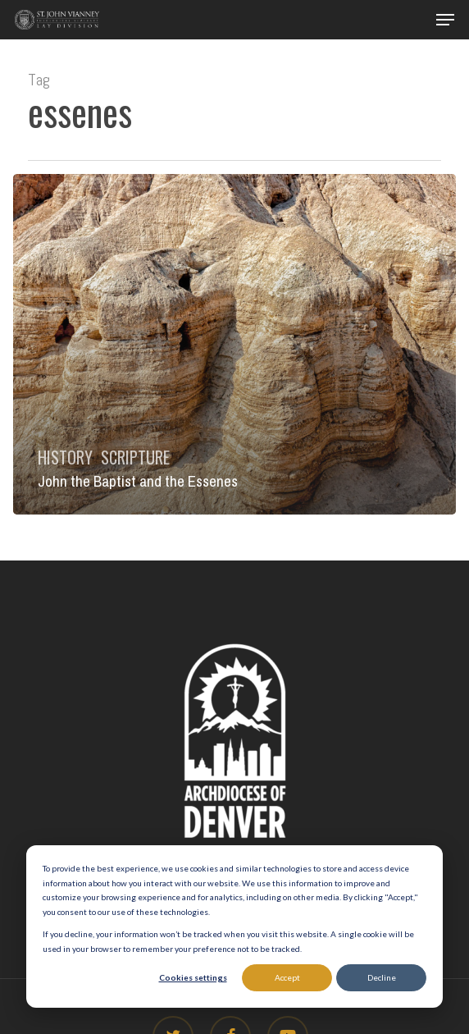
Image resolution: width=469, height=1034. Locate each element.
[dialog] (234, 926)
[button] (445, 19)
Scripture (135, 457)
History (65, 457)
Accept (287, 977)
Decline (381, 977)
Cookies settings (193, 977)
